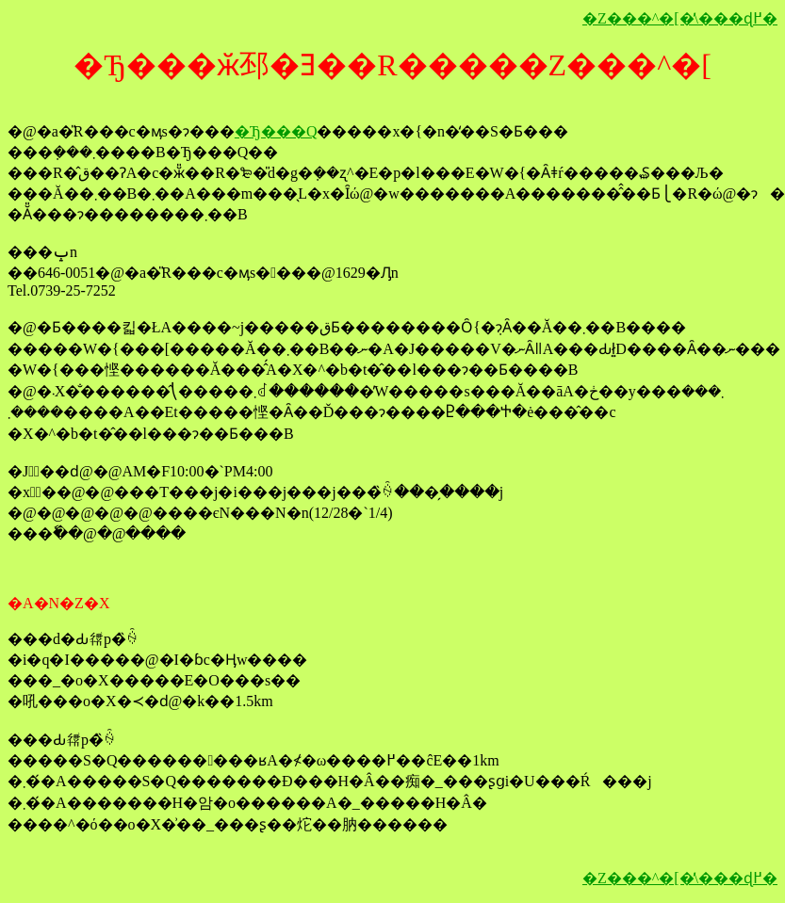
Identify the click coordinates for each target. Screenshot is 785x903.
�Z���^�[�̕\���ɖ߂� (679, 18)
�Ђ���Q (276, 131)
